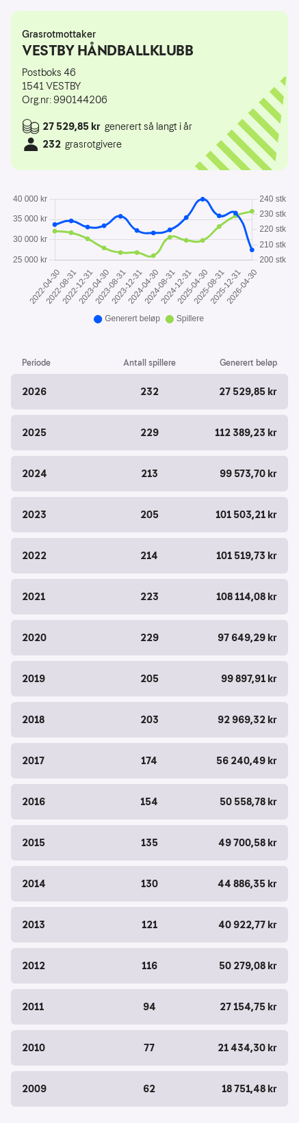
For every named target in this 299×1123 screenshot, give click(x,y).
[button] (149, 391)
